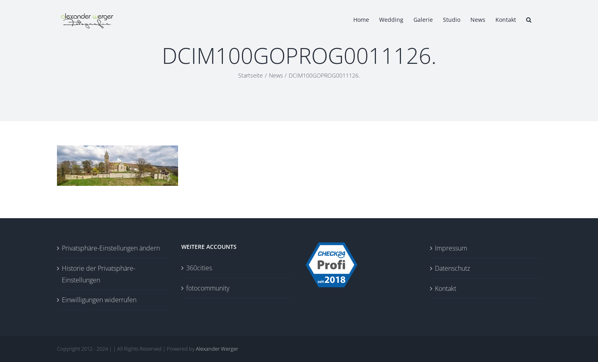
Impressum (451, 248)
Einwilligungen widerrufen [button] (99, 299)
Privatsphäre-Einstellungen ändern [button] (111, 248)
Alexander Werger (217, 348)
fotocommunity (207, 288)
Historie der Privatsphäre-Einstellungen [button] (98, 274)
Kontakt (445, 288)
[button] (528, 19)
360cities (199, 267)
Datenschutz (452, 268)
